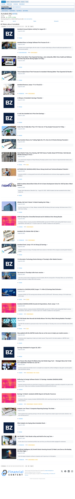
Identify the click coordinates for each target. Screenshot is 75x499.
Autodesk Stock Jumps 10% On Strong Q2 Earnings (32, 253)
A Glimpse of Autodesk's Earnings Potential (30, 100)
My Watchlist (12, 10)
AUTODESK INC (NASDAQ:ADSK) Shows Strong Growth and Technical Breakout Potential (43, 174)
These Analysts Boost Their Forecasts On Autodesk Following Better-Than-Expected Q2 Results (45, 73)
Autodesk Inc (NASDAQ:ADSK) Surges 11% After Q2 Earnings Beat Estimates (39, 300)
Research (56, 21)
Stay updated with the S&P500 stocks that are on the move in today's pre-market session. (43, 345)
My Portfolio (25, 10)
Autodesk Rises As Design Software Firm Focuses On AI (34, 43)
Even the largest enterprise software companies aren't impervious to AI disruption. (37, 473)
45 (28, 26)
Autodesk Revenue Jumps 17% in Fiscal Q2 (30, 87)
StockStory (21, 234)
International (21, 4)
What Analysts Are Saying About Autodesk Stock (31, 439)
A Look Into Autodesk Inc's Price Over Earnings (31, 117)
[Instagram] (72, 490)
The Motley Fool (21, 95)
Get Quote (6, 8)
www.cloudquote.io (49, 488)
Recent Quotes (5, 10)
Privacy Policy (46, 491)
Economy (38, 385)
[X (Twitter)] (61, 490)
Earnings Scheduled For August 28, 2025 (29, 360)
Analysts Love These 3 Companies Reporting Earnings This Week (36, 423)
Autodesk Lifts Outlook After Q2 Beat (28, 239)
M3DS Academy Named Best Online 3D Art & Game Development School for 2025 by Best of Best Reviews (45, 190)
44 (26, 26)
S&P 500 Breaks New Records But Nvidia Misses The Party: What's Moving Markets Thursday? (44, 330)
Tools (27, 1)
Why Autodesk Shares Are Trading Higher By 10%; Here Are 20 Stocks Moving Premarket (43, 144)
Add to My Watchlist (31, 19)
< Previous (3, 26)
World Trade (41, 418)
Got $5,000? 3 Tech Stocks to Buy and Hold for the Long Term (35, 452)
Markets (3, 1)
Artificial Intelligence (35, 53)
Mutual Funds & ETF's (15, 1)
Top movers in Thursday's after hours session (31, 282)
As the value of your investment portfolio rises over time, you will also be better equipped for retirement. (42, 457)
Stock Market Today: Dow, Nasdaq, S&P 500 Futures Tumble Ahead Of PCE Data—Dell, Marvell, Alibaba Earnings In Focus (44, 158)
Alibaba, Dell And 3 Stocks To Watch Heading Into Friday (34, 209)
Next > (32, 26)
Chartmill (20, 184)
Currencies (15, 4)
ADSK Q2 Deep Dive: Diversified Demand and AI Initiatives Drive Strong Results (39, 224)
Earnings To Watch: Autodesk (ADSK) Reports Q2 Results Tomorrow (36, 408)
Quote (14, 21)
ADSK (14, 13)
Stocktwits (21, 385)
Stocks (8, 1)
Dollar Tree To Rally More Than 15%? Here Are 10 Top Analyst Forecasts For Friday (41, 131)
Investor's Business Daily (23, 53)
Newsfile (20, 201)
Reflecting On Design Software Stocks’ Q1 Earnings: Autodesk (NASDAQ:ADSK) (40, 393)
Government (37, 418)
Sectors (22, 1)
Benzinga (20, 68)
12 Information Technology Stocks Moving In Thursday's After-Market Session (40, 268)
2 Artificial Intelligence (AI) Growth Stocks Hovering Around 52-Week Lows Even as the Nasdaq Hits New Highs (44, 467)
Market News (9, 4)
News (34, 21)
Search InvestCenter (16, 6)
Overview (3, 4)
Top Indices (18, 10)
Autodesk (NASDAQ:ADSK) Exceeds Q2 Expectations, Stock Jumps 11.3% (38, 315)
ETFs (35, 385)
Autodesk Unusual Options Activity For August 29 (32, 29)
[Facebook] (65, 490)
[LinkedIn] (68, 490)
